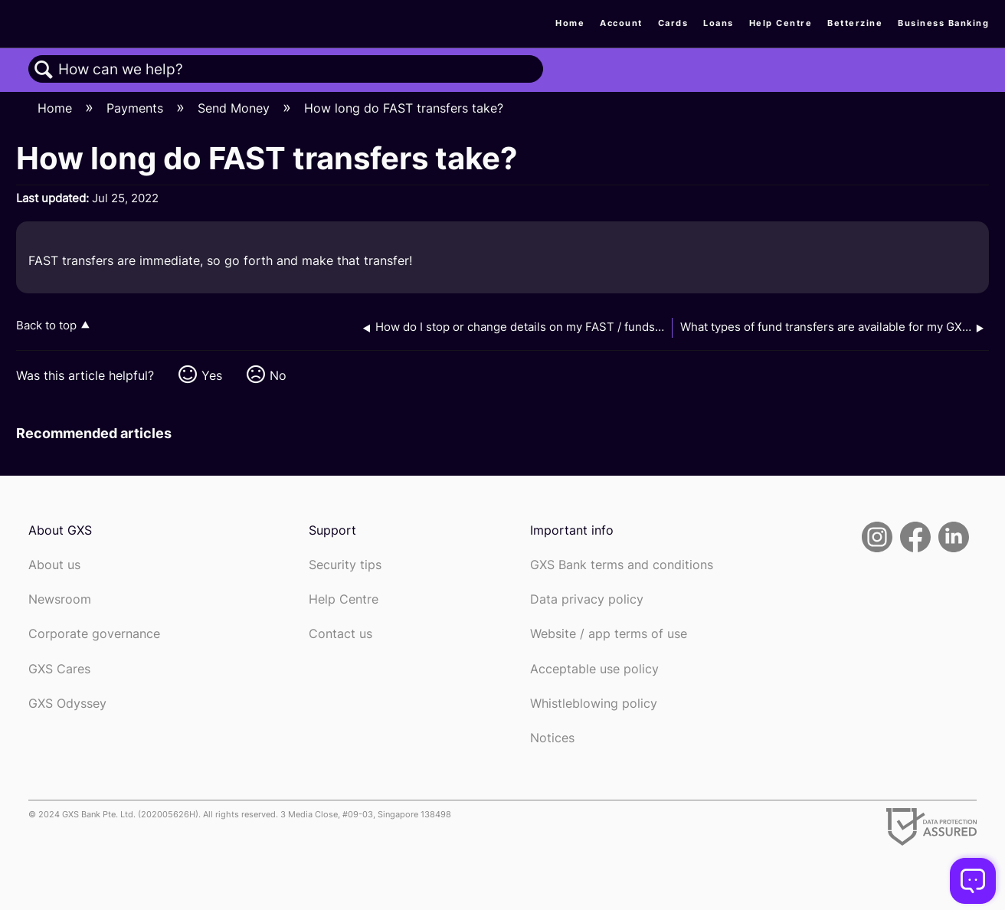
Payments (136, 108)
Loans (718, 23)
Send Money (235, 108)
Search (43, 70)
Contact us (340, 634)
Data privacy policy (586, 599)
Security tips (345, 565)
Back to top (46, 325)
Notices (552, 738)
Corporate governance (94, 634)
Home (569, 23)
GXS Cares (59, 669)
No (278, 375)
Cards (673, 23)
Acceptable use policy (594, 669)
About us (54, 565)
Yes (211, 375)
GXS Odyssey (67, 703)
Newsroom (59, 599)
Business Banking (943, 23)
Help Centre (781, 23)
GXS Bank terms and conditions (621, 565)
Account (621, 23)
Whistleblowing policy (593, 703)
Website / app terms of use (608, 634)
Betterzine (854, 23)
